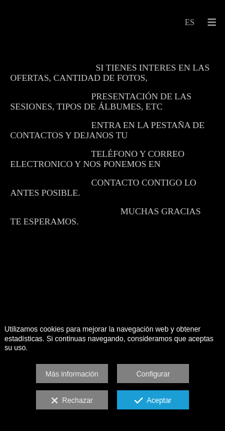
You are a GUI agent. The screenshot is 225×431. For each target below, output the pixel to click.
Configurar (153, 374)
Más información (72, 374)
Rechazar (72, 401)
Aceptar (152, 401)
